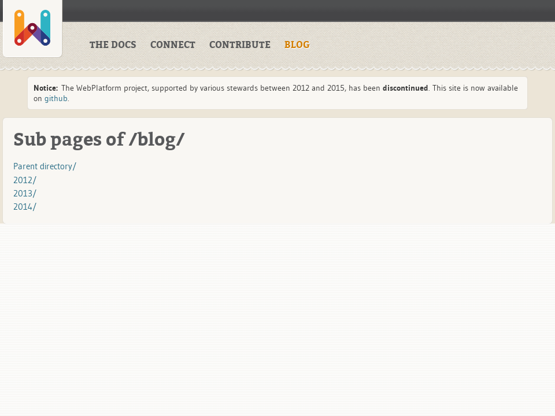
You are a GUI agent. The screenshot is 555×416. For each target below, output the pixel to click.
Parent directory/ (44, 166)
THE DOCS (113, 45)
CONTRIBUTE (240, 45)
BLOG (297, 45)
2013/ (24, 193)
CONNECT (172, 45)
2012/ (24, 179)
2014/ (24, 206)
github (56, 98)
